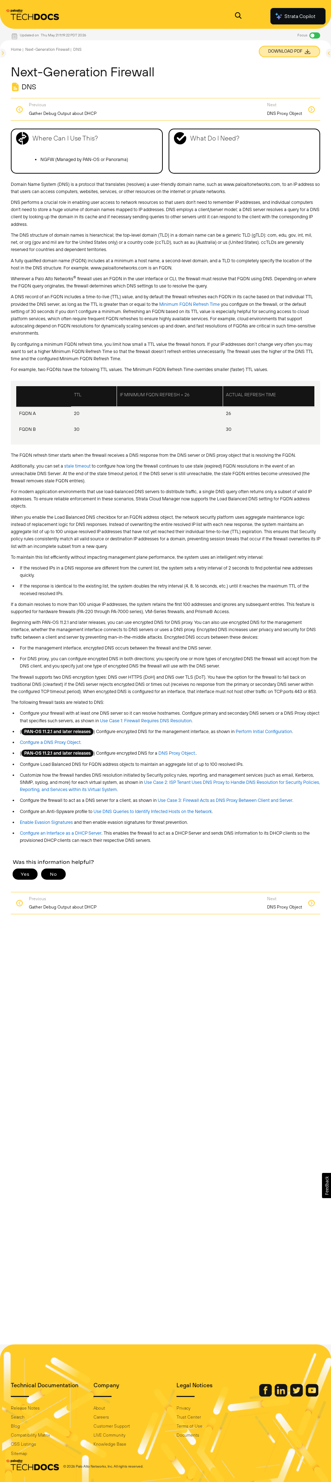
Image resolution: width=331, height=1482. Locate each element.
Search (18, 1417)
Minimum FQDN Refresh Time (189, 304)
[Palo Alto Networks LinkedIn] (281, 1395)
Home (16, 49)
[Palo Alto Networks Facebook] (266, 1395)
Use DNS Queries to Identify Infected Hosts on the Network (152, 811)
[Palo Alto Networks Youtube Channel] (312, 1395)
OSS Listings (23, 1444)
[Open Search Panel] (238, 16)
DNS (77, 49)
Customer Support (111, 1426)
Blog (15, 1426)
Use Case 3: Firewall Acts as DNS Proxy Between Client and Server (225, 800)
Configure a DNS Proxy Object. (51, 742)
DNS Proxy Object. (177, 753)
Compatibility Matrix (30, 1435)
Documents (188, 1435)
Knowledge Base (109, 1444)
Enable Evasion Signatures (46, 822)
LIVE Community (109, 1435)
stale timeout (77, 466)
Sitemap (19, 1453)
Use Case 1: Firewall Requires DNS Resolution (146, 720)
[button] (326, 1185)
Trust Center (189, 1417)
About (99, 1408)
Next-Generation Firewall (47, 49)
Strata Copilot (294, 16)
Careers (101, 1417)
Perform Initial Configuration (264, 731)
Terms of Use (189, 1426)
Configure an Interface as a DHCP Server (60, 833)
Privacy (184, 1408)
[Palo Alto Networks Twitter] (297, 1395)
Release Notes (25, 1408)
